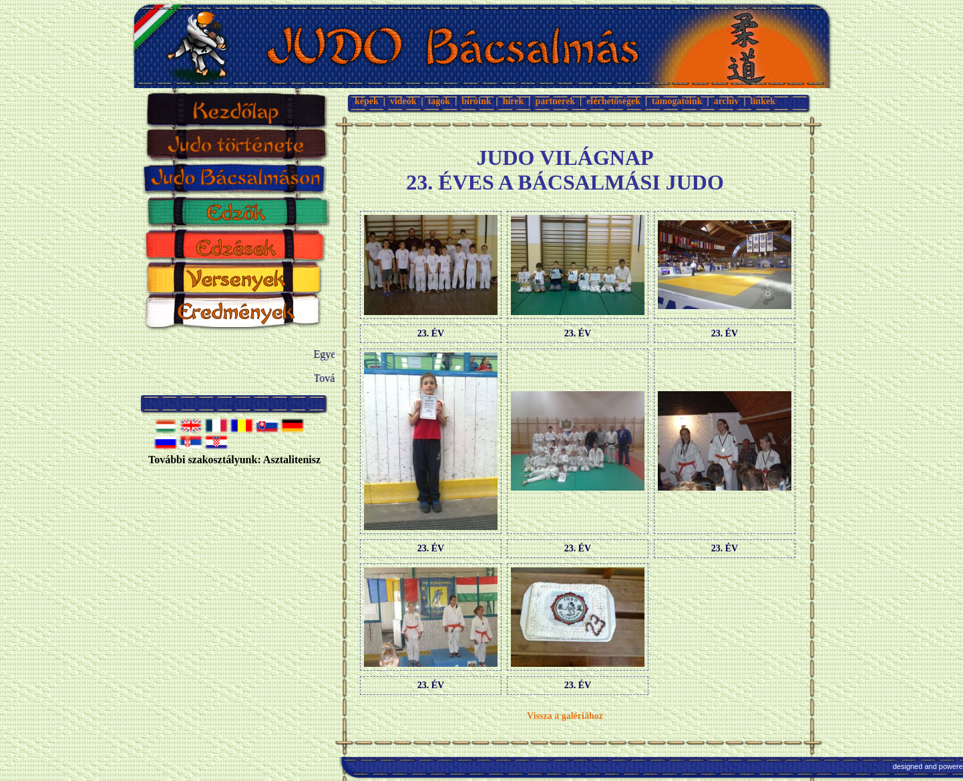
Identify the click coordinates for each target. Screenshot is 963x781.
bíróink (476, 101)
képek (367, 101)
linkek (763, 101)
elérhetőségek (613, 101)
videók (403, 101)
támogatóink (677, 101)
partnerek (555, 101)
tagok (439, 101)
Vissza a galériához (565, 716)
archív (726, 101)
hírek (513, 101)
